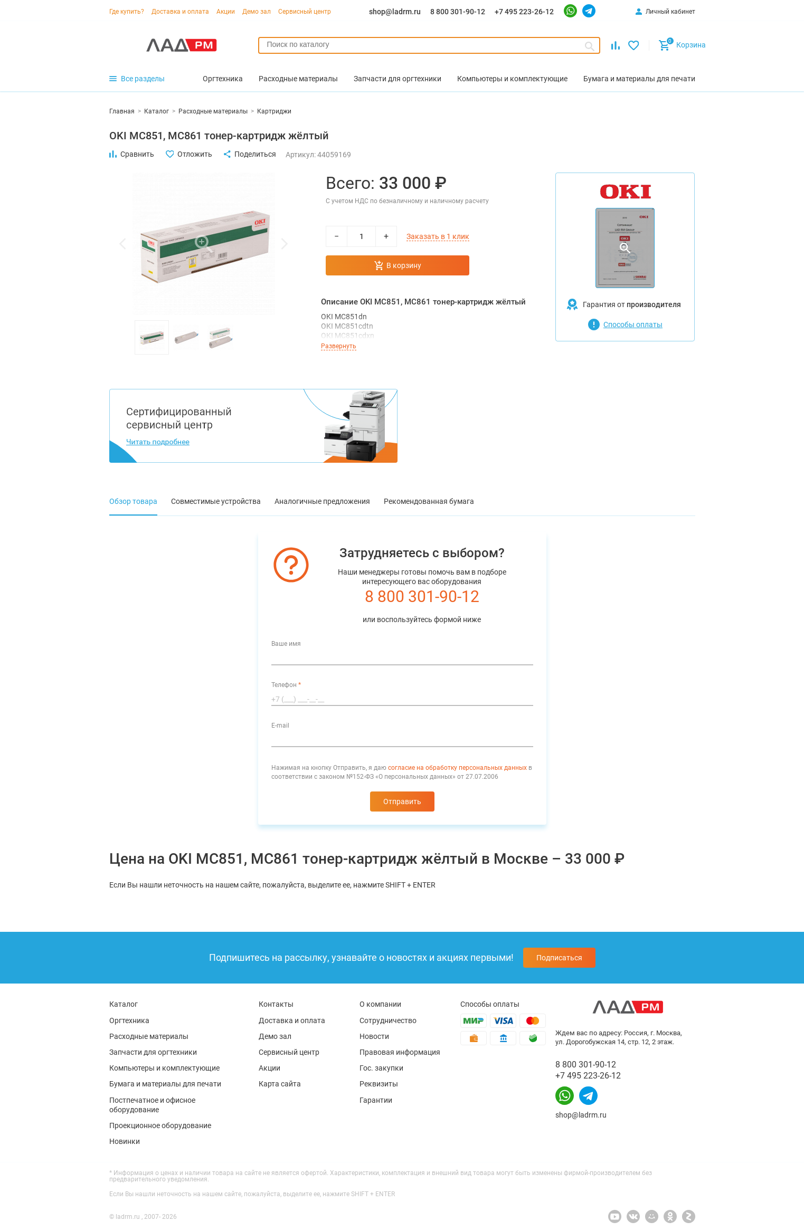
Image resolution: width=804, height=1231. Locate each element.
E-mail (280, 725)
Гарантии (376, 1100)
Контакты (276, 1004)
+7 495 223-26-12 (524, 11)
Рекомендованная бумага (429, 501)
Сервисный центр (304, 11)
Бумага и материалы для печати (165, 1084)
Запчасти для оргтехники (153, 1052)
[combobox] (429, 45)
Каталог (123, 1004)
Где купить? (126, 11)
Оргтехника (129, 1020)
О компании (380, 1004)
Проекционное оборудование (160, 1125)
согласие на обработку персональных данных (457, 767)
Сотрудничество (388, 1020)
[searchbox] (429, 44)
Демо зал (256, 11)
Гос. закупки (381, 1068)
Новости (374, 1036)
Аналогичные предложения (322, 501)
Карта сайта (280, 1084)
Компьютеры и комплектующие (164, 1068)
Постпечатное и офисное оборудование (152, 1105)
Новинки (124, 1141)
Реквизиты (379, 1084)
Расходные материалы (148, 1036)
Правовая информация (400, 1052)
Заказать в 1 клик (437, 236)
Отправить (402, 801)
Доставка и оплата (180, 11)
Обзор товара (133, 501)
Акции (225, 11)
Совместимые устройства (216, 501)
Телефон (286, 685)
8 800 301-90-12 (457, 11)
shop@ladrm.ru (395, 11)
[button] (122, 244)
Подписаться (559, 957)
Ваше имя (286, 643)
